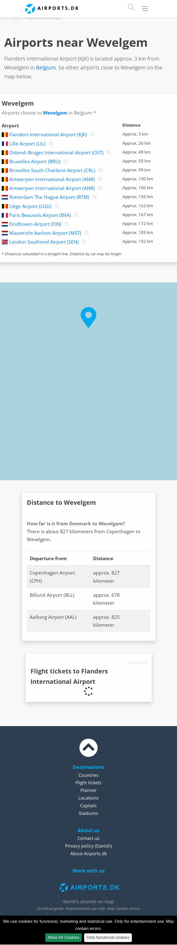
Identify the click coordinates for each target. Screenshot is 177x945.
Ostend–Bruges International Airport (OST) (56, 152)
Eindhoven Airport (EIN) (35, 224)
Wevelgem (55, 113)
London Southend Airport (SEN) (44, 242)
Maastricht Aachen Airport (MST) (45, 233)
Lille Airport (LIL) (27, 143)
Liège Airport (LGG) (30, 206)
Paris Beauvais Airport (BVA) (40, 215)
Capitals (88, 805)
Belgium (17, 18)
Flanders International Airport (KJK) (48, 134)
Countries (88, 775)
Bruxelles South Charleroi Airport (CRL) (52, 170)
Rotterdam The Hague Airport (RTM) (49, 197)
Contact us (88, 838)
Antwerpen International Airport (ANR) (52, 179)
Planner (88, 790)
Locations (88, 798)
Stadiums (88, 813)
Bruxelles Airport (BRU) (34, 161)
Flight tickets (88, 782)
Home (4, 18)
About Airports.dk (88, 853)
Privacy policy (79, 846)
